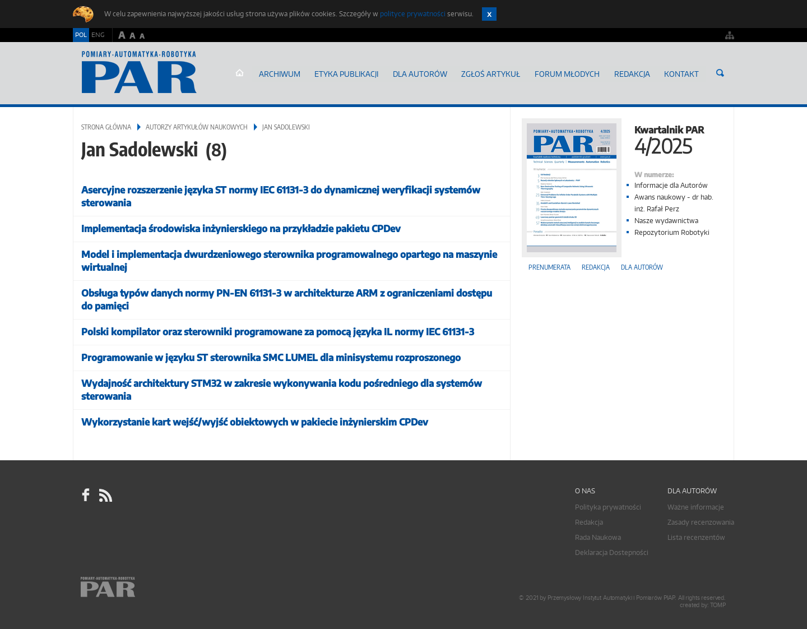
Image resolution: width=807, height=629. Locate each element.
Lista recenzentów (696, 535)
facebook (85, 493)
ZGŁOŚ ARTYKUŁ (501, 72)
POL (81, 35)
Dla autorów (433, 72)
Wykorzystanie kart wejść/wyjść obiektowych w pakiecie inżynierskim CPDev (254, 419)
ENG (97, 35)
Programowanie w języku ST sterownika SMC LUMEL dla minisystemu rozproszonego (271, 355)
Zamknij (489, 14)
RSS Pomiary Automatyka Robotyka (104, 493)
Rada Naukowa (598, 535)
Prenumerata (549, 265)
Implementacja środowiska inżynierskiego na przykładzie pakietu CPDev (241, 226)
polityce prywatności (413, 14)
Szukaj (720, 73)
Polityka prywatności (608, 505)
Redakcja (635, 72)
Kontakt (682, 72)
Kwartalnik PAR (622, 136)
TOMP (718, 603)
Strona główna (262, 73)
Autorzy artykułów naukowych (197, 125)
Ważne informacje (695, 505)
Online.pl (140, 594)
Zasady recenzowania (700, 520)
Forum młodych (574, 72)
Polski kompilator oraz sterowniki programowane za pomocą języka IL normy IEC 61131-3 (277, 329)
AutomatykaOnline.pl (139, 72)
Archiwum (300, 72)
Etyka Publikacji (364, 72)
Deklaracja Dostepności (611, 550)
